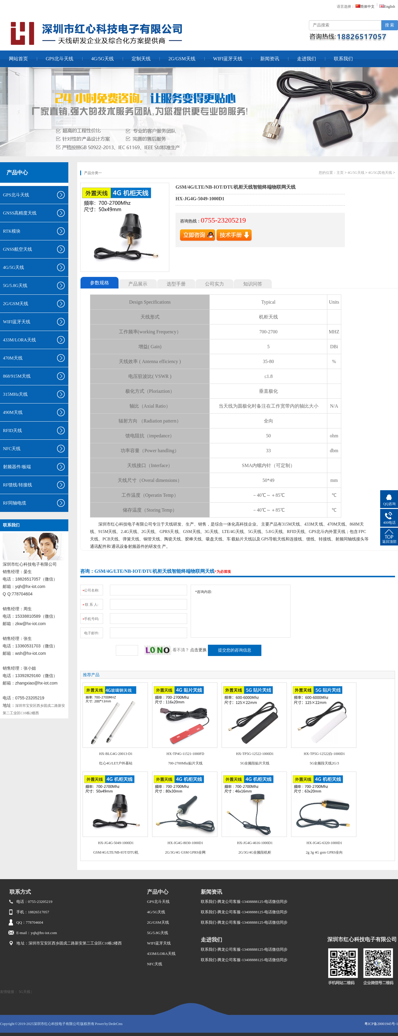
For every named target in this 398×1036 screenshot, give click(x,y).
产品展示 (137, 283)
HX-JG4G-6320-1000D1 (324, 843)
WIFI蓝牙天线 (228, 58)
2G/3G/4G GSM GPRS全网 (185, 852)
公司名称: (90, 589)
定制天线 (141, 58)
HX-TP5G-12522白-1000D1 (324, 754)
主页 (340, 173)
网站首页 (18, 58)
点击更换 (198, 650)
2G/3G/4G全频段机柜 (255, 852)
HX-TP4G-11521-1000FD (185, 754)
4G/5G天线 (102, 58)
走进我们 (306, 58)
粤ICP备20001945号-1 (381, 1024)
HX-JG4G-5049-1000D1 (116, 843)
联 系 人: (90, 603)
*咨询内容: (240, 611)
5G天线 (24, 992)
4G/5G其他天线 (380, 173)
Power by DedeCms (109, 1024)
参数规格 (99, 282)
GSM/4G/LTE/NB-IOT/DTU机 (115, 852)
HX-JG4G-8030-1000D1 (185, 843)
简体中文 (365, 6)
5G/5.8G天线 (157, 933)
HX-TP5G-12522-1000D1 (255, 754)
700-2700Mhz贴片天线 (185, 763)
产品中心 (17, 173)
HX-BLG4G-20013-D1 (116, 754)
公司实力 (214, 283)
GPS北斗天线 (59, 58)
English (387, 6)
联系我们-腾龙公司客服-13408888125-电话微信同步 (244, 901)
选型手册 (176, 283)
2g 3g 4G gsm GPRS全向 (324, 852)
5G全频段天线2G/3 (324, 763)
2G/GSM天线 (181, 58)
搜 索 (389, 25)
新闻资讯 (269, 58)
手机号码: (90, 618)
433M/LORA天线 (161, 953)
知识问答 (252, 283)
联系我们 (343, 58)
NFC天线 (154, 964)
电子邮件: (91, 633)
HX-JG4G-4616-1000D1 (255, 843)
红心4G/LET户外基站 (115, 763)
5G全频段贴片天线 (255, 763)
